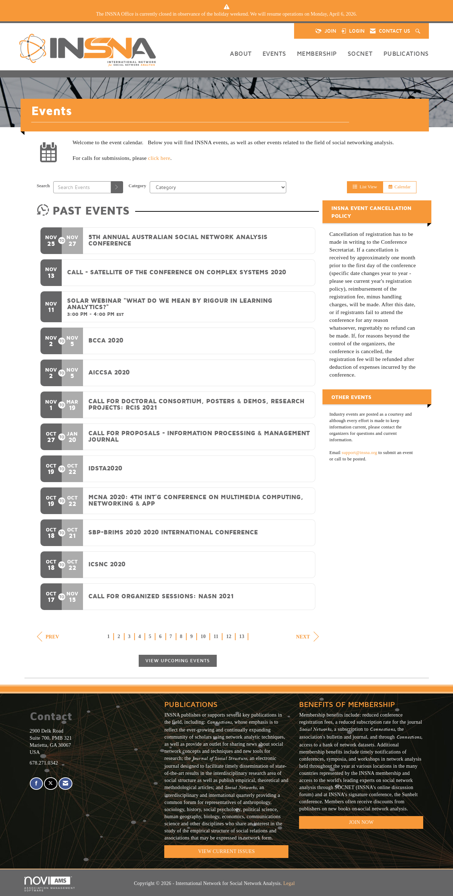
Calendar (399, 186)
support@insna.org (359, 452)
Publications (406, 53)
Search (43, 185)
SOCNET (360, 53)
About (241, 53)
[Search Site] (418, 31)
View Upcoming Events (177, 660)
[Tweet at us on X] (50, 783)
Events (274, 53)
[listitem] (226, 14)
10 (203, 636)
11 (216, 636)
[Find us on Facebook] (36, 783)
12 (229, 636)
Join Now (361, 822)
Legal (289, 883)
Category (137, 185)
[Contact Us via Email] (65, 783)
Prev (48, 637)
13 (241, 636)
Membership (317, 53)
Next (307, 637)
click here (159, 158)
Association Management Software (50, 884)
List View (365, 186)
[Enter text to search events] (82, 187)
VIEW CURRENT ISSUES (226, 851)
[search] (117, 187)
